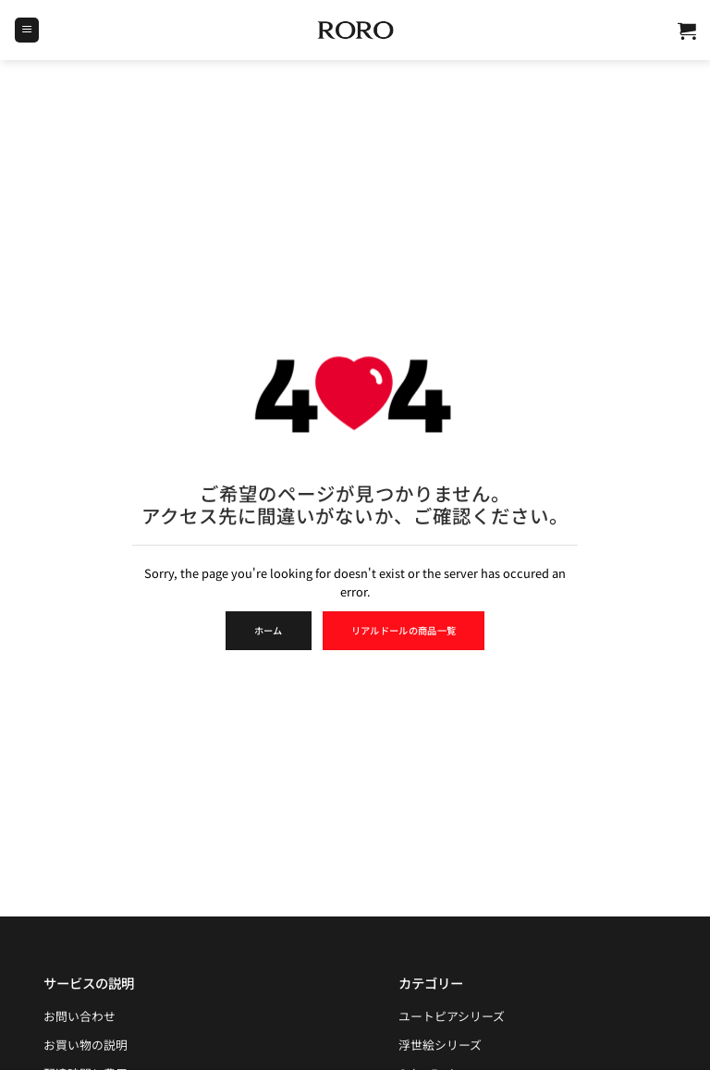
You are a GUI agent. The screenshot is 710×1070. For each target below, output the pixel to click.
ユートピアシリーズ (451, 1016)
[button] (27, 30)
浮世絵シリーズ (440, 1044)
